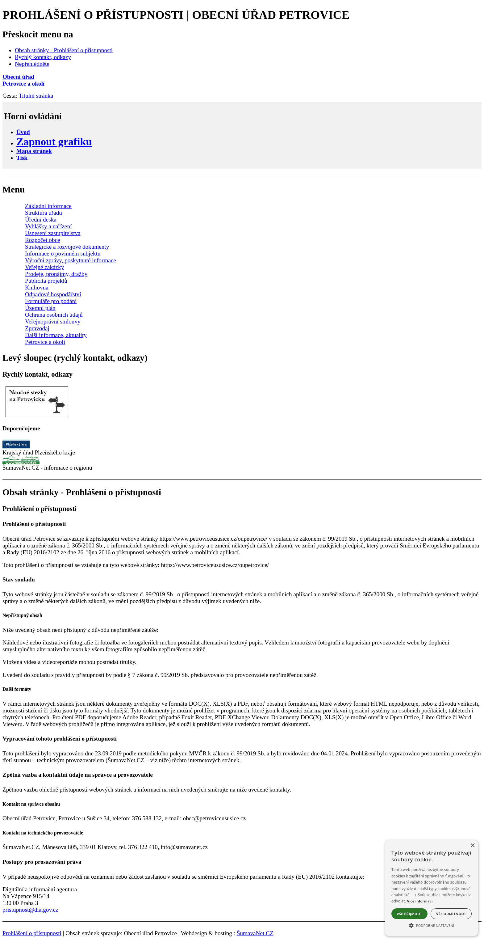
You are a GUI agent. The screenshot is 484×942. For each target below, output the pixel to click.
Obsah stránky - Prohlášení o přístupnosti (64, 50)
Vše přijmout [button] (409, 913)
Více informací (420, 901)
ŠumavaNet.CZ (255, 933)
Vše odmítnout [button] (451, 913)
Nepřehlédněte (32, 64)
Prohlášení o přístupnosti (31, 933)
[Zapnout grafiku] (54, 141)
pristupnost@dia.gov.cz (30, 909)
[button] (431, 925)
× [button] (472, 845)
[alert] (431, 888)
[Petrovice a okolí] (242, 83)
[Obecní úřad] (242, 77)
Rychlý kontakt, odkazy (43, 57)
